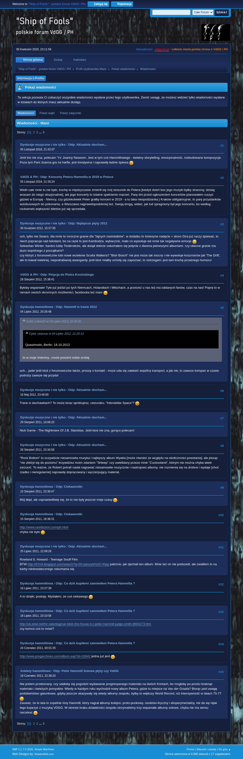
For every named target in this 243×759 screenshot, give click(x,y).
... (41, 132)
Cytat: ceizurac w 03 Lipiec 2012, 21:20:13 (56, 334)
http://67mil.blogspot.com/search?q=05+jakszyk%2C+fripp (68, 564)
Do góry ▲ (225, 749)
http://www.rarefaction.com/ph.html (44, 527)
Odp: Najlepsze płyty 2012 (87, 223)
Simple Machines (44, 749)
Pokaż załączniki (70, 113)
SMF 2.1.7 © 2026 (22, 749)
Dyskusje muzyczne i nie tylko (42, 144)
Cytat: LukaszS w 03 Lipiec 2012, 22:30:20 (53, 321)
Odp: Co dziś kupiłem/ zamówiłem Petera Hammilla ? (95, 583)
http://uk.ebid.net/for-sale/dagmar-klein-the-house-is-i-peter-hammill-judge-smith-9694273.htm (85, 624)
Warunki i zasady (206, 749)
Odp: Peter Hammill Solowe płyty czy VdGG (86, 671)
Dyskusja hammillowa (36, 307)
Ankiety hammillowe (35, 671)
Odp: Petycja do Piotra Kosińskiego (67, 274)
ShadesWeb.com (44, 754)
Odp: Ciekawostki (69, 486)
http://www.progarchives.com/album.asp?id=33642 (55, 656)
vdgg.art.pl (161, 49)
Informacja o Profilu (30, 78)
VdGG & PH (28, 177)
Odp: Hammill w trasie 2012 (76, 307)
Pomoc (191, 749)
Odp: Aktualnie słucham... (87, 144)
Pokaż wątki (47, 113)
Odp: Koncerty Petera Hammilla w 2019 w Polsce (76, 177)
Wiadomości (25, 113)
